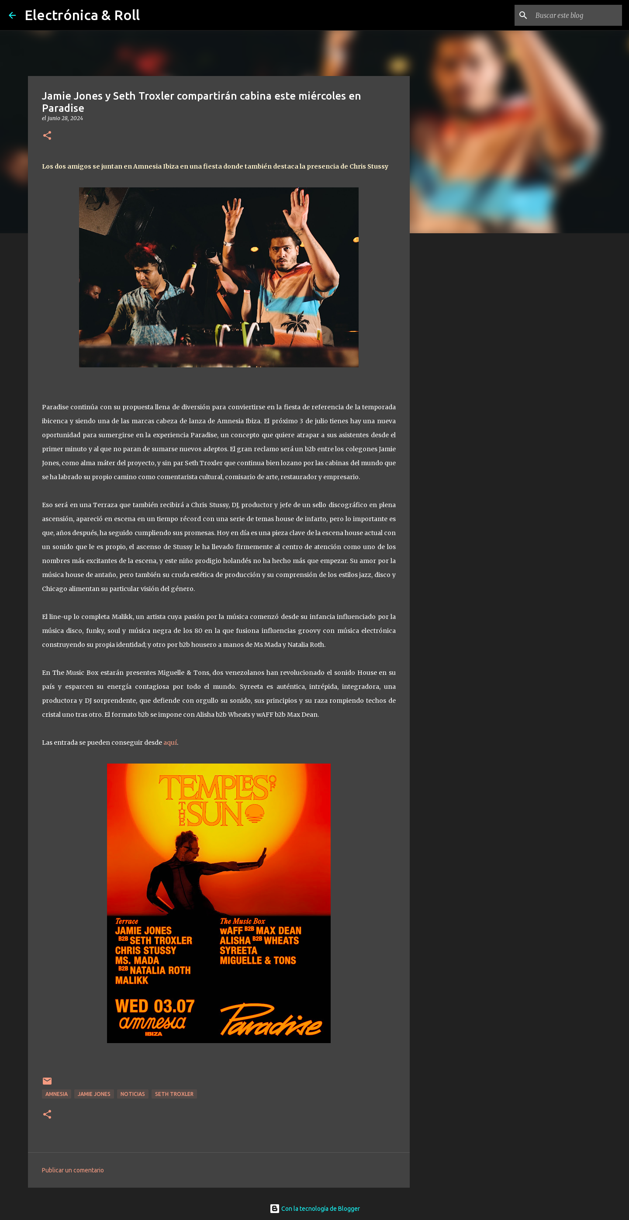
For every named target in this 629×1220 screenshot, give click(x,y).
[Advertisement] (454, 377)
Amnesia (56, 1094)
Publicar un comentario (73, 1170)
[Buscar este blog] (576, 15)
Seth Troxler (174, 1094)
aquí (170, 743)
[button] (47, 136)
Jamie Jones (94, 1094)
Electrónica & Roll (82, 15)
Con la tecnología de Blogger (315, 1208)
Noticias (133, 1094)
